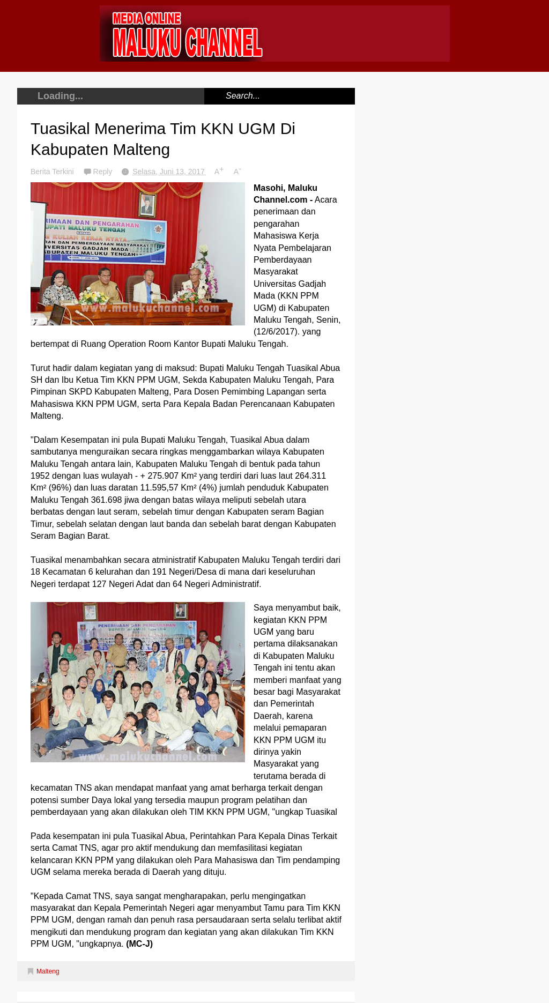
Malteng (48, 971)
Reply (104, 171)
